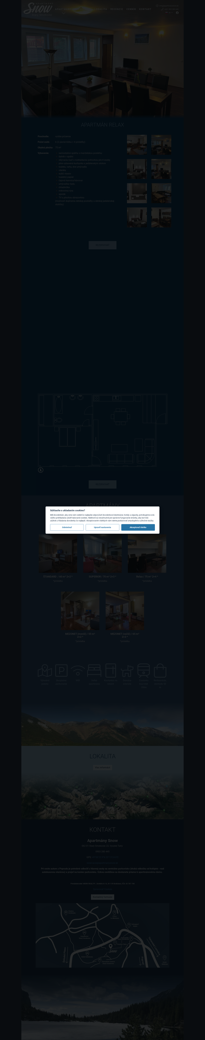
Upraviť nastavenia (102, 527)
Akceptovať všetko (138, 527)
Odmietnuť (67, 527)
